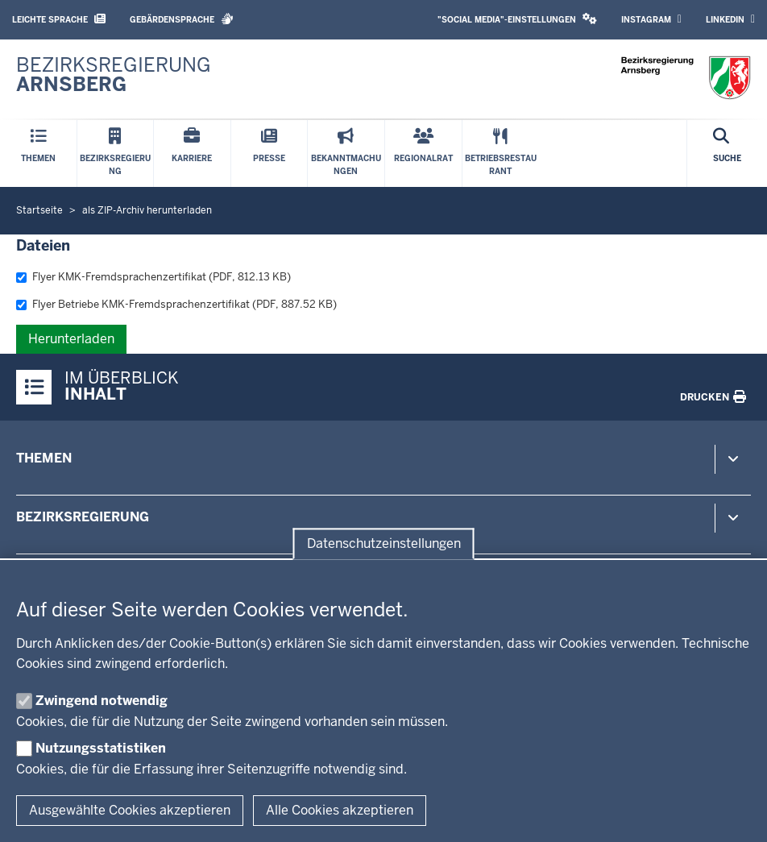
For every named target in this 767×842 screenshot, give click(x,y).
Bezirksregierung (82, 516)
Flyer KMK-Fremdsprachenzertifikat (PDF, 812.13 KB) (153, 277)
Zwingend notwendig (101, 700)
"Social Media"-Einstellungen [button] (517, 19)
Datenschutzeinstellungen (384, 543)
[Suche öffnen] (727, 153)
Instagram (651, 19)
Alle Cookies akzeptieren (339, 810)
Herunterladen (71, 338)
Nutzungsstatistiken (100, 748)
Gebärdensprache (182, 19)
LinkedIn (730, 19)
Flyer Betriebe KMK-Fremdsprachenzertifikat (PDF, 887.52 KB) (176, 304)
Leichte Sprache (59, 19)
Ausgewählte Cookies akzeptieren (129, 810)
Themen (44, 458)
